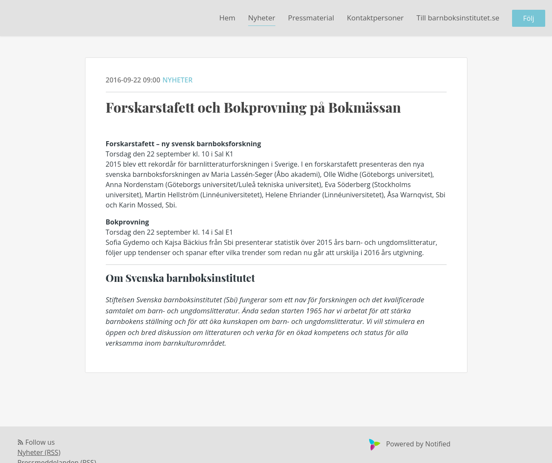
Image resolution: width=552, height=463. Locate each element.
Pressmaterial (311, 18)
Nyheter (261, 18)
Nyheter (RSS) (38, 452)
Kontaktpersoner (375, 18)
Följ (528, 18)
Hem (227, 18)
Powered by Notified (408, 444)
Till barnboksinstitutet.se (457, 18)
